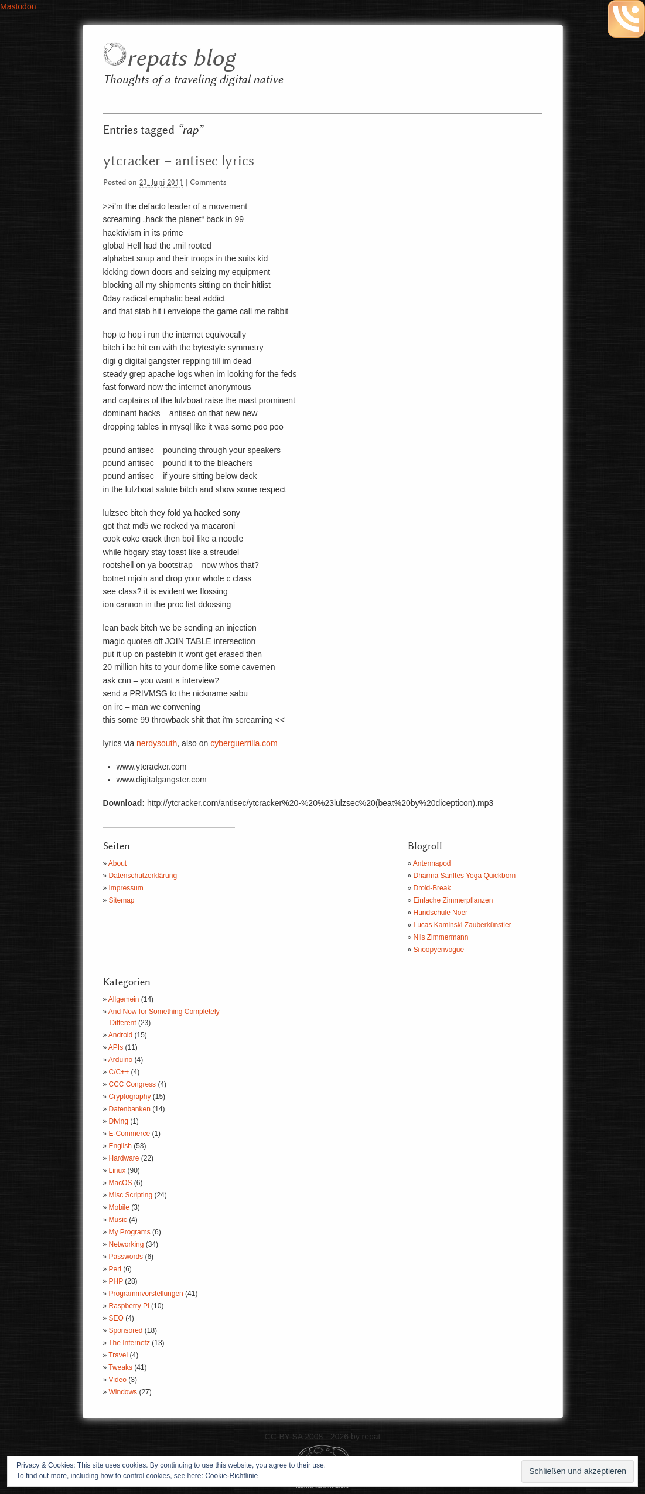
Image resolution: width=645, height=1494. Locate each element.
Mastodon (18, 6)
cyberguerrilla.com (243, 743)
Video (118, 1380)
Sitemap (122, 900)
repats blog (181, 59)
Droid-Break (432, 888)
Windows (123, 1392)
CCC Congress (132, 1084)
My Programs (130, 1232)
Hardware (124, 1158)
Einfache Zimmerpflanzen (453, 900)
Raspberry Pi (129, 1306)
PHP (116, 1281)
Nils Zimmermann (441, 937)
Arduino (120, 1060)
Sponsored (126, 1330)
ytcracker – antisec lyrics (178, 161)
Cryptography (130, 1097)
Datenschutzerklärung (143, 876)
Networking (126, 1244)
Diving (118, 1121)
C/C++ (119, 1072)
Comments (208, 182)
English (120, 1146)
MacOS (120, 1183)
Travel (118, 1355)
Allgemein (123, 999)
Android (120, 1035)
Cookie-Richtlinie (231, 1476)
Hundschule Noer (441, 912)
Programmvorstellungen (146, 1293)
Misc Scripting (131, 1195)
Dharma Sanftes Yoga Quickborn (465, 876)
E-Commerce (130, 1133)
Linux (117, 1170)
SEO (116, 1318)
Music (118, 1220)
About (117, 863)
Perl (115, 1269)
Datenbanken (130, 1109)
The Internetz (129, 1343)
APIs (115, 1047)
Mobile (119, 1207)
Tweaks (120, 1367)
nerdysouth (156, 743)
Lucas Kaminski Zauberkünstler (462, 925)
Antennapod (432, 863)
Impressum (126, 888)
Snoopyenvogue (439, 949)
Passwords (126, 1257)
